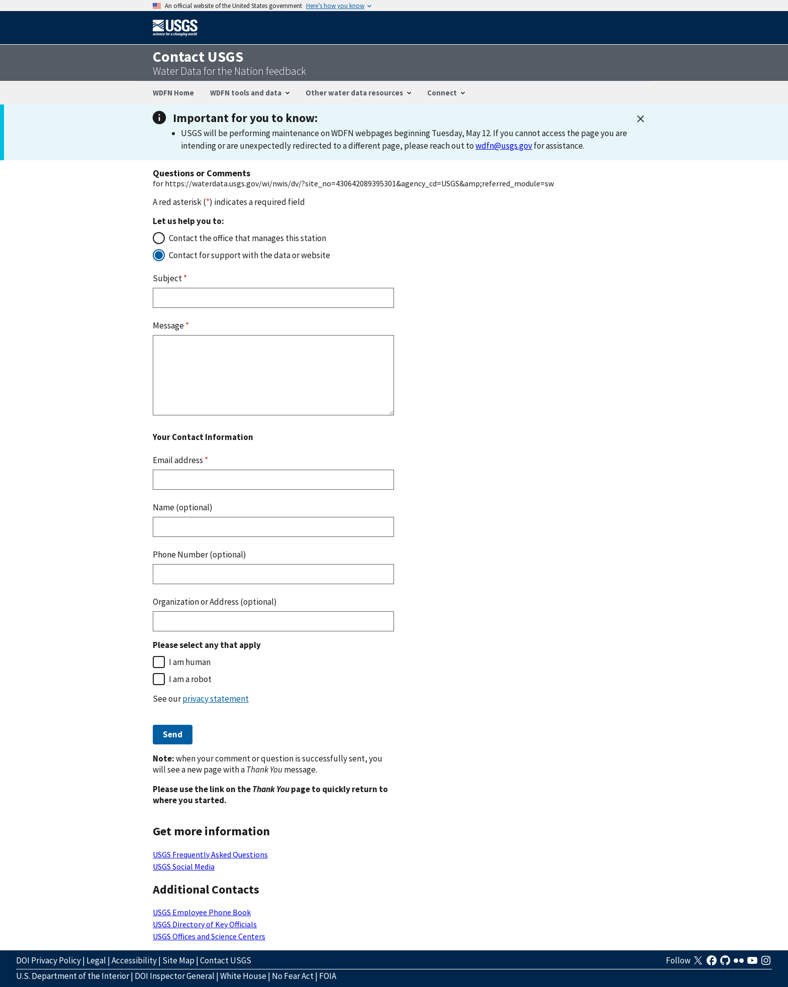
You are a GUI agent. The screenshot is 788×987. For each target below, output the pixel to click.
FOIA (327, 975)
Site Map (178, 960)
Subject (170, 278)
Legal (96, 960)
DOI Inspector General (175, 975)
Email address (180, 460)
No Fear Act (293, 975)
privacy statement (215, 698)
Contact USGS (225, 960)
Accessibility (134, 960)
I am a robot (190, 679)
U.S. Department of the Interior (72, 975)
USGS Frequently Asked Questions (210, 854)
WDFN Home (173, 92)
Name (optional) (183, 507)
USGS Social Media (184, 866)
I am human (190, 662)
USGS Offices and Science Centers (209, 936)
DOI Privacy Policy (48, 960)
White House (243, 975)
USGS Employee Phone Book (202, 912)
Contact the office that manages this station (247, 238)
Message (171, 325)
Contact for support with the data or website (249, 255)
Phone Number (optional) (199, 554)
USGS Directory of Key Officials (205, 924)
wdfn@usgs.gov (503, 145)
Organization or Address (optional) (215, 601)
